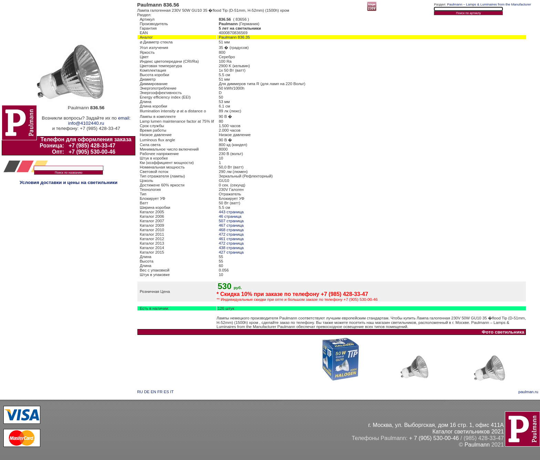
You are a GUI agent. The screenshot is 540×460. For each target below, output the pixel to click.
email (123, 118)
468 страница (231, 230)
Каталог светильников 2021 (468, 431)
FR (160, 392)
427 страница (231, 252)
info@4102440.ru (86, 123)
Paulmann (477, 444)
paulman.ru (528, 392)
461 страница (231, 239)
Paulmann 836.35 (234, 37)
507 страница (231, 221)
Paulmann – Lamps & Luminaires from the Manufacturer (489, 4)
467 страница (231, 225)
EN (153, 392)
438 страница (231, 248)
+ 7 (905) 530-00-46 (434, 438)
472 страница (231, 234)
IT (172, 392)
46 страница (230, 216)
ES (166, 392)
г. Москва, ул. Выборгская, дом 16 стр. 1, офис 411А (436, 425)
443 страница (231, 212)
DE (146, 392)
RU (140, 392)
